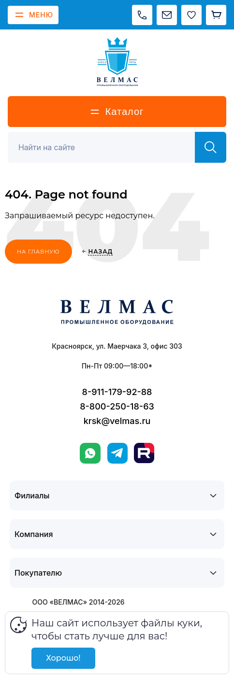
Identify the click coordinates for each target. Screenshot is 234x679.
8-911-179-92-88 (117, 392)
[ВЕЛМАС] (117, 61)
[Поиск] (106, 147)
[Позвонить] (142, 15)
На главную (38, 251)
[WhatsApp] (90, 453)
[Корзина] (216, 15)
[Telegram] (117, 453)
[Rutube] (144, 453)
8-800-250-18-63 (117, 406)
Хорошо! (63, 658)
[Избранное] (191, 15)
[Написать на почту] (167, 15)
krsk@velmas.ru (117, 421)
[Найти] (210, 147)
